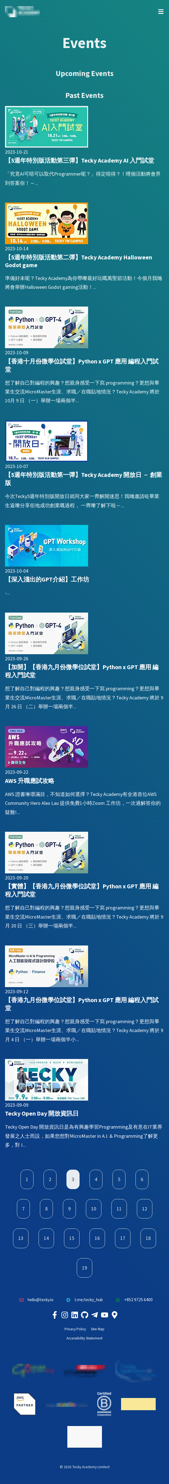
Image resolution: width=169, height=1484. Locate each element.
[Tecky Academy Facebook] (55, 1315)
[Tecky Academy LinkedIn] (75, 1315)
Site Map (97, 1329)
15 (71, 1238)
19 (84, 1268)
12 (144, 1208)
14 (46, 1238)
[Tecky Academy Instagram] (65, 1315)
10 (93, 1208)
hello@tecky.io (34, 1300)
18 (148, 1238)
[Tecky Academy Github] (84, 1315)
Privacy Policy (75, 1329)
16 (97, 1238)
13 (20, 1238)
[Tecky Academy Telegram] (94, 1315)
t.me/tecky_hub (83, 1300)
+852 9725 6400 (133, 1300)
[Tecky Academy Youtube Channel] (104, 1315)
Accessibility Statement (84, 1338)
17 (122, 1238)
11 (119, 1208)
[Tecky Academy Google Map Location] (114, 1315)
